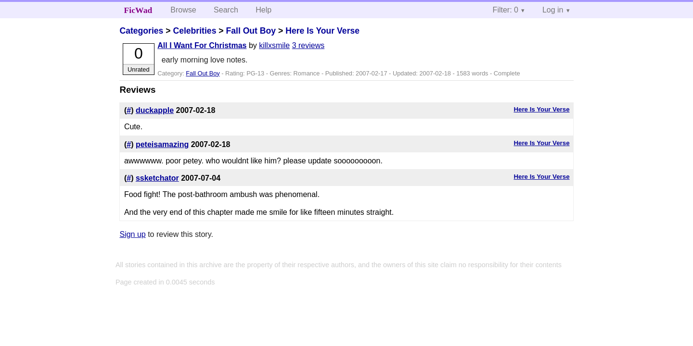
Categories (141, 31)
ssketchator (157, 178)
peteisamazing (162, 144)
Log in (553, 10)
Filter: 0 (505, 10)
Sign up (132, 234)
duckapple (155, 110)
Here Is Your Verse (322, 31)
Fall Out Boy (251, 31)
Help (263, 10)
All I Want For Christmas (201, 45)
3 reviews (308, 45)
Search (226, 10)
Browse (183, 10)
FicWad (138, 10)
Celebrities (194, 31)
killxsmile (274, 45)
